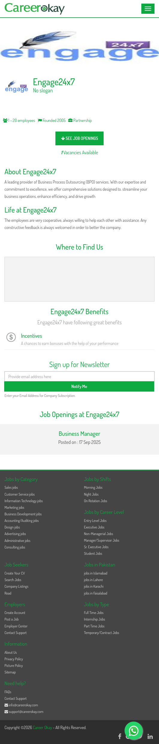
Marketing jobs (14, 507)
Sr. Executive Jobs (96, 547)
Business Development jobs (23, 514)
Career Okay (43, 727)
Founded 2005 (52, 120)
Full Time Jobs (94, 612)
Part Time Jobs (94, 626)
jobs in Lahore (93, 580)
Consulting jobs (14, 547)
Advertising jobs (15, 533)
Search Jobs (12, 580)
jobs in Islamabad (95, 573)
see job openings (79, 138)
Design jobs (12, 527)
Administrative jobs (17, 540)
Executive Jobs (94, 527)
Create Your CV (14, 573)
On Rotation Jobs (95, 501)
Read (7, 593)
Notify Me (79, 386)
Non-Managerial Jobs (98, 533)
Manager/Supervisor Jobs (101, 540)
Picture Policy (13, 665)
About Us (10, 652)
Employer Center (16, 626)
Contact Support (15, 632)
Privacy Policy (13, 659)
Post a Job (11, 619)
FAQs (7, 692)
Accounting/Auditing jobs (21, 520)
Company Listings (16, 586)
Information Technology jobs (23, 501)
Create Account (14, 612)
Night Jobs (91, 494)
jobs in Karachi (94, 586)
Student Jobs (93, 553)
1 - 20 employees (19, 120)
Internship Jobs (94, 619)
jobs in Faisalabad (95, 593)
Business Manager (79, 433)
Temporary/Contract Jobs (101, 632)
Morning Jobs (93, 487)
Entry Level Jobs (95, 520)
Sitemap (10, 672)
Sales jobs (11, 487)
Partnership (80, 120)
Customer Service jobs (19, 494)
